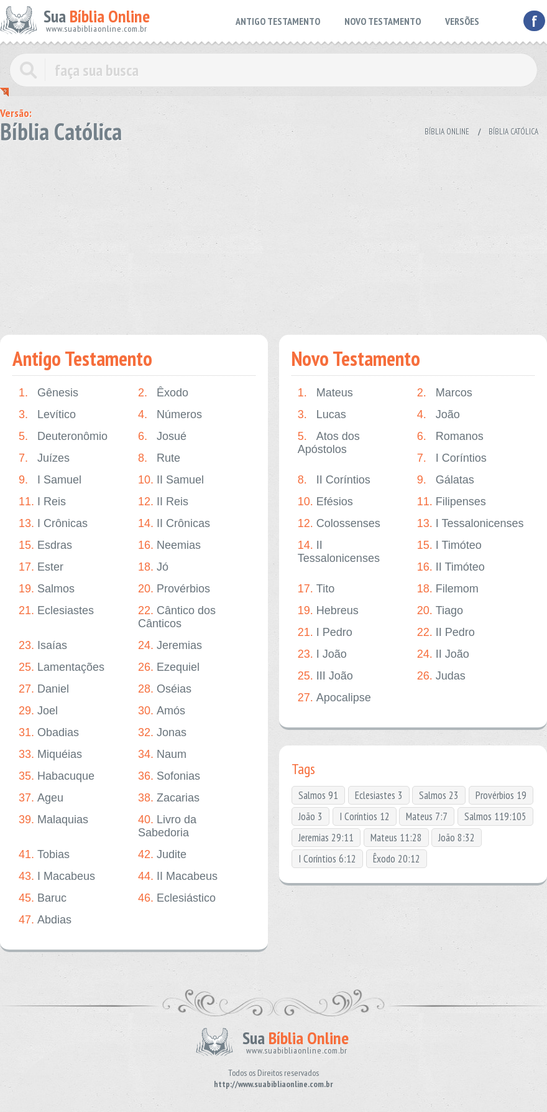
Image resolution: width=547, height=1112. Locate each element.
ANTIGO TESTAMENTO (278, 21)
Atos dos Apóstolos (329, 443)
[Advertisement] (273, 235)
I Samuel (50, 480)
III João (325, 676)
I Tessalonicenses (470, 523)
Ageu (41, 798)
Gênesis (48, 392)
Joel (38, 710)
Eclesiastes (56, 610)
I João (322, 654)
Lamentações (61, 667)
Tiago (440, 610)
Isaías (43, 645)
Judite (162, 854)
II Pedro (446, 632)
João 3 (310, 816)
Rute (159, 458)
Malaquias (53, 819)
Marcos (444, 392)
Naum (162, 754)
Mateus (325, 392)
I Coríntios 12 (364, 816)
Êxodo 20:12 (396, 859)
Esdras (45, 545)
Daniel (44, 689)
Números (170, 414)
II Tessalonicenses (339, 551)
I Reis (42, 501)
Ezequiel (169, 667)
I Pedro (325, 632)
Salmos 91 (318, 795)
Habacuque (56, 776)
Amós (161, 710)
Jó (153, 567)
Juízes (44, 458)
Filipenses (451, 501)
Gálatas (445, 480)
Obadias (49, 732)
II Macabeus (178, 876)
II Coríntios (334, 480)
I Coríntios (452, 458)
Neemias (169, 545)
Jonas (162, 732)
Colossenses (339, 523)
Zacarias (169, 798)
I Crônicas (53, 523)
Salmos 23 (439, 795)
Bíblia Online (447, 131)
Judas (441, 676)
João (438, 414)
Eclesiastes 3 (379, 795)
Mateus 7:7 (427, 816)
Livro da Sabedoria (167, 826)
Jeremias (170, 645)
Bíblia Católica (513, 131)
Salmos (47, 589)
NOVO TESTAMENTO (382, 21)
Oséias (164, 689)
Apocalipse (334, 697)
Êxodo (163, 392)
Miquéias (50, 754)
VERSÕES (462, 21)
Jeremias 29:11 (326, 837)
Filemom (448, 589)
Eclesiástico (177, 898)
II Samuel (171, 480)
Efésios (325, 501)
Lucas (322, 414)
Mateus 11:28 (396, 837)
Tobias (44, 854)
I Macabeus (57, 876)
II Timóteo (451, 567)
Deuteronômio (63, 436)
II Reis (163, 501)
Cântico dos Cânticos (177, 617)
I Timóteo (449, 545)
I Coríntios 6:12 (327, 859)
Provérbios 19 (501, 795)
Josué (162, 436)
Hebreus (328, 610)
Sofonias (169, 776)
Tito (316, 589)
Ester (41, 567)
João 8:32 (456, 837)
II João (443, 654)
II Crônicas (174, 523)
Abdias (45, 920)
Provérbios (174, 589)
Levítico (47, 414)
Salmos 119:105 (495, 816)
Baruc (43, 898)
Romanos (450, 436)
